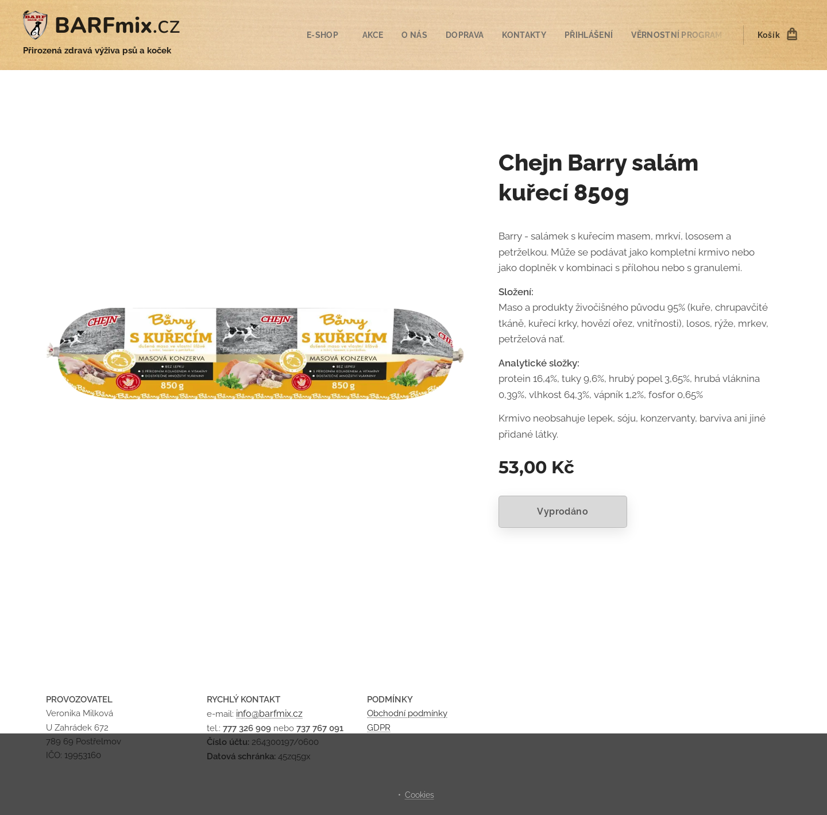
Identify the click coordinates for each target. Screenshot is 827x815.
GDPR (379, 728)
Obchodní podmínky (407, 714)
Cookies (419, 794)
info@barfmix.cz (269, 714)
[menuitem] (317, 35)
